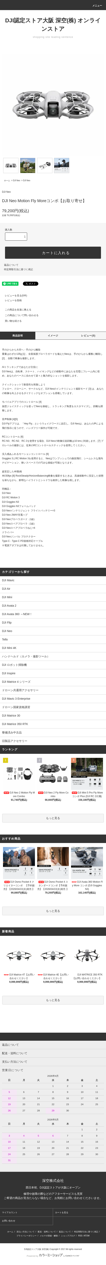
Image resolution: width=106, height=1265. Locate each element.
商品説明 (17, 335)
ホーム (7, 180)
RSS (80, 1236)
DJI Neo (16, 180)
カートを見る (61, 1212)
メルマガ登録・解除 (49, 1236)
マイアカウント (9, 1212)
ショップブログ (68, 1236)
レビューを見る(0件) (13, 295)
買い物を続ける (11, 321)
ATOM (87, 1236)
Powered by (53, 1256)
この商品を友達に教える (15, 309)
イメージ (53, 335)
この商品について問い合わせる (19, 315)
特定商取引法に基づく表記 (18, 269)
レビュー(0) (88, 335)
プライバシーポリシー (26, 1236)
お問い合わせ (8, 1220)
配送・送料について (47, 1232)
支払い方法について (25, 1232)
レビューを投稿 (11, 300)
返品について (11, 265)
